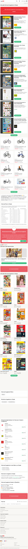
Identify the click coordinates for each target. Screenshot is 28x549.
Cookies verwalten (17, 545)
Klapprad (3, 394)
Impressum (15, 542)
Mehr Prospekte (14, 135)
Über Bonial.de (2, 509)
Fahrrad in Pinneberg (5, 468)
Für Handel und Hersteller (4, 510)
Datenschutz (19, 238)
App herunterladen (3, 531)
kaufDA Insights (2, 530)
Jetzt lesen (14, 263)
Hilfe (1, 542)
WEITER (14, 11)
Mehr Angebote (14, 191)
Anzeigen (26, 3)
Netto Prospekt (2, 523)
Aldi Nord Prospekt (3, 522)
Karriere (1, 511)
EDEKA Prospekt (2, 515)
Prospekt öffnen (17, 27)
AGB (1, 545)
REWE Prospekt (2, 518)
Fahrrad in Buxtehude (5, 469)
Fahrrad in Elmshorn (5, 467)
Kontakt (15, 544)
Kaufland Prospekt (3, 517)
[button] (14, 22)
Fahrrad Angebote (16, 477)
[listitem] (7, 143)
